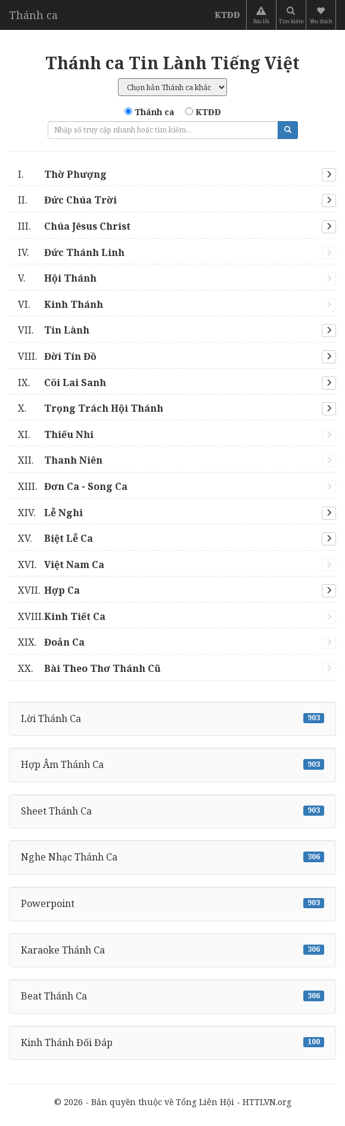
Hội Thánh (57, 278)
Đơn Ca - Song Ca (73, 486)
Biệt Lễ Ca (55, 538)
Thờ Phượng (62, 174)
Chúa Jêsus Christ (74, 226)
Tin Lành (53, 330)
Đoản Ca (51, 642)
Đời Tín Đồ (57, 356)
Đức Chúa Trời (67, 199)
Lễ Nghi (50, 512)
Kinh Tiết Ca (61, 616)
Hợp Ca (49, 590)
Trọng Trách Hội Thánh (90, 408)
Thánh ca (33, 15)
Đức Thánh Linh (71, 252)
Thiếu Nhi (56, 434)
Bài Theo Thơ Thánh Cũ (89, 668)
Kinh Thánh (60, 304)
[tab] (172, 174)
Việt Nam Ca (61, 564)
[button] (322, 15)
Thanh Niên (60, 460)
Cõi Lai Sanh (62, 382)
